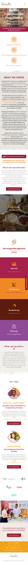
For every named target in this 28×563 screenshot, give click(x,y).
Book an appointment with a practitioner (14, 156)
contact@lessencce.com (15, 547)
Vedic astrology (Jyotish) (17, 363)
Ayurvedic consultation (19, 85)
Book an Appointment (26, 283)
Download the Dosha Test (14, 189)
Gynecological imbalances (13, 357)
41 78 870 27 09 (15, 545)
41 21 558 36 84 (15, 543)
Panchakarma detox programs (10, 101)
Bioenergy (8, 136)
